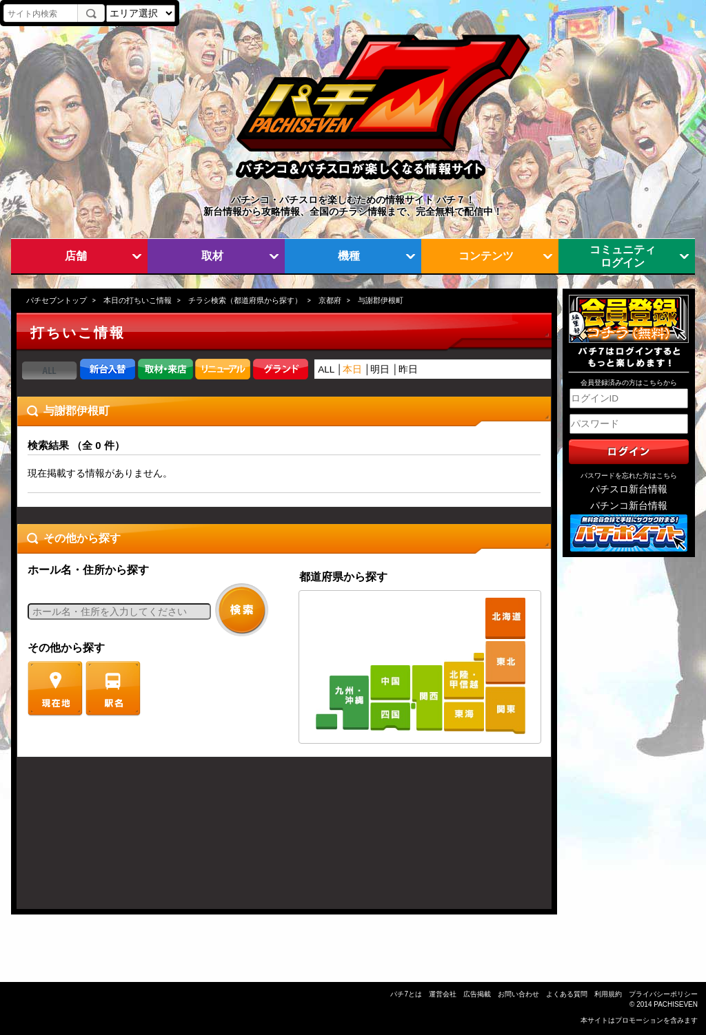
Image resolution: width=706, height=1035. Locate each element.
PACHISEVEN (676, 1004)
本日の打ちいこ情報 (137, 300)
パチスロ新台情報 (628, 489)
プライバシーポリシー (663, 994)
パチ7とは (406, 994)
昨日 (408, 369)
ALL (326, 369)
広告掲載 (477, 994)
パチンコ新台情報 (628, 506)
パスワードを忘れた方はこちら (629, 475)
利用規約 (608, 994)
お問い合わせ (518, 994)
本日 (352, 369)
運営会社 (442, 994)
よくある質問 (566, 994)
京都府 (330, 300)
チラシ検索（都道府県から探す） (245, 300)
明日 (380, 369)
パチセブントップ (56, 300)
